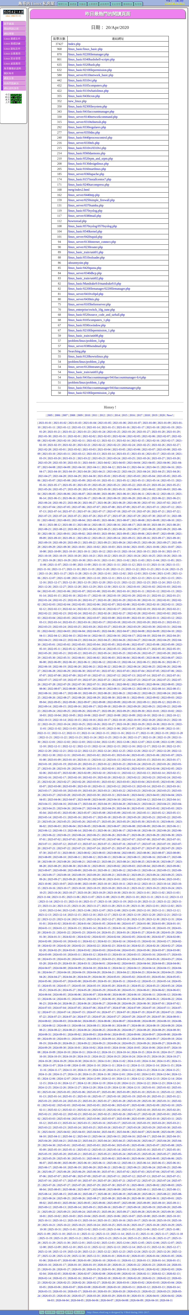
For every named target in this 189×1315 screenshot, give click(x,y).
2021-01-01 (45, 422)
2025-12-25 (148, 1251)
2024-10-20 (69, 1056)
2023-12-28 (123, 919)
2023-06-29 (152, 835)
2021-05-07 (48, 480)
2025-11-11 (73, 1233)
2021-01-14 (93, 427)
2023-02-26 (48, 781)
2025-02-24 (89, 1114)
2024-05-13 (148, 981)
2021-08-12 (54, 524)
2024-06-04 (44, 994)
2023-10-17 (63, 888)
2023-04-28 (93, 808)
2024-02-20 (63, 945)
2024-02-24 (123, 945)
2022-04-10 (167, 631)
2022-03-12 (167, 617)
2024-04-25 (167, 972)
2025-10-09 (158, 1216)
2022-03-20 (143, 622)
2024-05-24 (167, 985)
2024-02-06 (143, 936)
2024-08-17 (122, 1025)
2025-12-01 (78, 1242)
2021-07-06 (78, 507)
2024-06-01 (143, 990)
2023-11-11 (147, 896)
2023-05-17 (89, 817)
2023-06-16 (104, 830)
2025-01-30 (148, 1100)
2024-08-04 (74, 1021)
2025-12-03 (107, 1242)
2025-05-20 (59, 1153)
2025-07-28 (78, 1185)
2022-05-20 (44, 653)
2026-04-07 (106, 1300)
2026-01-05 (167, 1255)
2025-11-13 (102, 1233)
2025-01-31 (163, 1100)
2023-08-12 (89, 857)
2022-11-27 (134, 737)
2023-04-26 (63, 808)
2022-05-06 (123, 644)
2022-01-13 (167, 591)
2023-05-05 (54, 812)
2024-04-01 (98, 963)
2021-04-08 (48, 467)
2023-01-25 (148, 764)
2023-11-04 (43, 896)
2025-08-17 (89, 1193)
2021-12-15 (167, 578)
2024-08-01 (173, 1016)
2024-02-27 (167, 945)
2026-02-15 (59, 1278)
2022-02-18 (128, 608)
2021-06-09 (108, 493)
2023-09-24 (152, 874)
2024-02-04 (113, 936)
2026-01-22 (133, 1264)
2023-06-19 (148, 830)
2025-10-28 (152, 1224)
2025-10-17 (133, 1220)
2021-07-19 (128, 511)
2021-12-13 (137, 578)
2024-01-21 (48, 932)
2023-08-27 (167, 861)
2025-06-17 (44, 1167)
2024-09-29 (44, 1047)
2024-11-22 (128, 1069)
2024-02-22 (93, 945)
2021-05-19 (83, 484)
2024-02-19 (48, 945)
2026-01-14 (158, 1260)
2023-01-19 (59, 764)
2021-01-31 (59, 436)
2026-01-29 (93, 1269)
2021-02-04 (118, 436)
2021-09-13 (98, 537)
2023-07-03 (69, 839)
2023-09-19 (78, 874)
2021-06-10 (123, 493)
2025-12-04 (122, 1242)
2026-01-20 (104, 1264)
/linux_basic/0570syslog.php (85, 210)
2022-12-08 (152, 741)
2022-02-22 (44, 613)
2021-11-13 (143, 564)
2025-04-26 (133, 1140)
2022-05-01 (48, 644)
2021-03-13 (93, 453)
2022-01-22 (158, 595)
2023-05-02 (152, 808)
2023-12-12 (173, 910)
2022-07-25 (163, 679)
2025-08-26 (78, 1198)
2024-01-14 (89, 928)
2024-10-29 (59, 1061)
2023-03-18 (59, 790)
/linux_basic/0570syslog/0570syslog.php (92, 226)
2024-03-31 (83, 963)
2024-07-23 (54, 1016)
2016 (132, 415)
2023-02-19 (89, 777)
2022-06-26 (163, 666)
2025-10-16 (118, 1220)
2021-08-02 (48, 520)
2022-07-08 (54, 675)
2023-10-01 (113, 879)
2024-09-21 (69, 1043)
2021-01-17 (137, 427)
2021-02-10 (63, 440)
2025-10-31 (54, 1229)
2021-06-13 (167, 493)
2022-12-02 (63, 741)
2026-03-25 (48, 1295)
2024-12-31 (133, 1087)
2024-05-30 (113, 990)
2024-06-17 (93, 998)
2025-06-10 (83, 1162)
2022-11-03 (69, 728)
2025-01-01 (148, 1087)
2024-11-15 (167, 1065)
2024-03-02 (83, 950)
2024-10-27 (173, 1056)
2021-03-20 (54, 458)
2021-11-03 (138, 560)
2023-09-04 (143, 865)
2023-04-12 (143, 799)
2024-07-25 (83, 1016)
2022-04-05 (93, 631)
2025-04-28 (163, 1140)
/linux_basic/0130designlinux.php (88, 163)
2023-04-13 (158, 799)
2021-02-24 (128, 444)
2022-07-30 (78, 684)
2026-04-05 (77, 1300)
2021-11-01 (108, 560)
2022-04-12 (54, 635)
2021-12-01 (104, 573)
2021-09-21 (74, 542)
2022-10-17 (104, 719)
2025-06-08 (54, 1162)
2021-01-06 (119, 422)
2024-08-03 (59, 1021)
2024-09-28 (173, 1043)
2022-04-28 (148, 639)
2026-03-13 (158, 1287)
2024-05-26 (54, 990)
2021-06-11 (138, 493)
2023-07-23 (78, 848)
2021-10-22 (104, 555)
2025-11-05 (128, 1229)
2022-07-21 (104, 679)
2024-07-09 (133, 1007)
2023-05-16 (74, 817)
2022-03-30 (148, 626)
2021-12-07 (48, 578)
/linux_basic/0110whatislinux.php (88, 90)
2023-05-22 (163, 817)
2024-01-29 (167, 932)
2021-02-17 (167, 440)
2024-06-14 (48, 998)
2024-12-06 (48, 1078)
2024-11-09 (78, 1065)
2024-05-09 (89, 981)
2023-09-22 (123, 874)
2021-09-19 (44, 542)
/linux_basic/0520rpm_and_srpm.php (90, 158)
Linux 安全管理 (12, 58)
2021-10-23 (118, 555)
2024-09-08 (163, 1034)
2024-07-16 (93, 1012)
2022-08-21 (118, 693)
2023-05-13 (173, 812)
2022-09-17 (89, 706)
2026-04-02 (167, 1295)
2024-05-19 (93, 985)
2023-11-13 (176, 896)
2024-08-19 (152, 1025)
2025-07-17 (59, 1180)
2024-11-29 (89, 1074)
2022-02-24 (74, 613)
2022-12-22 (74, 750)
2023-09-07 (44, 870)
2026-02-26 (78, 1282)
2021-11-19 (87, 569)
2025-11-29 (48, 1242)
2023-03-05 (152, 781)
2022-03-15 (69, 622)
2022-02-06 (93, 604)
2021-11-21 (117, 569)
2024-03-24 (123, 959)
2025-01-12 (167, 1092)
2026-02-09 (113, 1273)
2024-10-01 (74, 1047)
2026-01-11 (113, 1260)
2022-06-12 (98, 662)
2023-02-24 (163, 777)
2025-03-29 (148, 1127)
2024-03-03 (98, 950)
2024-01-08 (143, 923)
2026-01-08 (69, 1260)
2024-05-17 (63, 985)
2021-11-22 (132, 569)
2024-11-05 (163, 1061)
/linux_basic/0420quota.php (84, 267)
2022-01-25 (59, 600)
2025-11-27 (163, 1238)
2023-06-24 (78, 835)
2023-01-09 (54, 759)
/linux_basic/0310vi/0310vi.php (87, 148)
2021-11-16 (43, 569)
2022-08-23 (148, 693)
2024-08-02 (44, 1021)
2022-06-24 (133, 666)
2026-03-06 (54, 1287)
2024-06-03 (173, 990)
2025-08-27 (93, 1198)
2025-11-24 (119, 1238)
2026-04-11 (166, 1300)
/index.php (74, 44)
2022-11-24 (90, 737)
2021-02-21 (83, 444)
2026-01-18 (74, 1264)
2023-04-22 (148, 803)
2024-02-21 (78, 945)
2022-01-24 (44, 600)
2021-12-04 (149, 573)
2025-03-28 (133, 1127)
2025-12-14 (128, 1247)
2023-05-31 (152, 821)
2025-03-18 (128, 1122)
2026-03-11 (128, 1287)
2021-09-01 (63, 533)
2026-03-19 (104, 1291)
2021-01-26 (128, 431)
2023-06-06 (98, 826)
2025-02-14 (83, 1109)
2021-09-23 (104, 542)
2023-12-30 (152, 919)
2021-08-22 (59, 529)
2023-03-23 (133, 790)
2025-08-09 (113, 1189)
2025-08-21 (148, 1193)
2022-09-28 (108, 710)
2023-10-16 (48, 888)
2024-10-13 (108, 1052)
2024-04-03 (128, 963)
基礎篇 (73, 4)
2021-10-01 (78, 546)
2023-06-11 (173, 826)
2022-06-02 (93, 657)
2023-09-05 (158, 865)
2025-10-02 (54, 1216)
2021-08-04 (78, 520)
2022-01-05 (48, 591)
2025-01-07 (93, 1092)
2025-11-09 (43, 1233)
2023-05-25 (63, 821)
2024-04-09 (74, 967)
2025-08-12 (158, 1189)
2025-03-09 (138, 1118)
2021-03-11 (63, 453)
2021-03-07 (148, 449)
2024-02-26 (152, 945)
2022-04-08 (137, 631)
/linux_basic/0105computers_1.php (89, 320)
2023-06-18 (133, 830)
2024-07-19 (137, 1012)
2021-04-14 (137, 467)
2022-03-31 (163, 626)
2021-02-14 (122, 440)
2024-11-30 (103, 1074)
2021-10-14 (128, 551)
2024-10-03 (104, 1047)
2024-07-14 (63, 1012)
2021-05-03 (133, 476)
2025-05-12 (83, 1149)
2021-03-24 (113, 458)
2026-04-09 (136, 1300)
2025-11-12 (87, 1233)
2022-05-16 (128, 648)
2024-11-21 (113, 1069)
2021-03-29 (44, 462)
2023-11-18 (104, 901)
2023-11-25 (63, 905)
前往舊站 (50, 1312)
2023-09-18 (63, 874)
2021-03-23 (98, 458)
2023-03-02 (108, 781)
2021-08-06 (108, 520)
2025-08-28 (108, 1198)
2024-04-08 (59, 967)
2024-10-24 (128, 1056)
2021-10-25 (148, 555)
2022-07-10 (83, 675)
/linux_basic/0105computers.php (87, 85)
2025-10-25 (108, 1224)
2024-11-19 (84, 1069)
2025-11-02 (84, 1229)
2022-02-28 (133, 613)
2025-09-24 (78, 1211)
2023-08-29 (54, 865)
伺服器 (82, 4)
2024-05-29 (98, 990)
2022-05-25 (118, 653)
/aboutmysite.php (78, 262)
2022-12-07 (137, 741)
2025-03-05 (78, 1118)
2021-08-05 (93, 520)
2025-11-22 (90, 1238)
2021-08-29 (163, 529)
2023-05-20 (133, 817)
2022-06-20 (74, 666)
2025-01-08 (108, 1092)
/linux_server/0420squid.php (85, 236)
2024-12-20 (113, 1083)
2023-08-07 (158, 852)
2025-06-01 (93, 1158)
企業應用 (93, 4)
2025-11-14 (117, 1233)
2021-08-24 (89, 529)
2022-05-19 (173, 648)
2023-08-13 (104, 857)
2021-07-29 (133, 515)
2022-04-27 (133, 639)
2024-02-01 (69, 936)
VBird (127, 1312)
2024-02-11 (74, 941)
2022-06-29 (63, 670)
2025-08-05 (54, 1189)
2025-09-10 (158, 1202)
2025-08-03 (167, 1185)
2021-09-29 (48, 546)
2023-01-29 (63, 768)
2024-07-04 (59, 1007)
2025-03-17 (113, 1122)
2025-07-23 (148, 1180)
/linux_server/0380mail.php (84, 215)
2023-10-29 (98, 892)
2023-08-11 (74, 857)
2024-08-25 (98, 1029)
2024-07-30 (158, 1016)
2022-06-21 (89, 666)
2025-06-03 (123, 1158)
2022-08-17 (59, 693)
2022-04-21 (44, 639)
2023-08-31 (83, 865)
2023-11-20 (134, 901)
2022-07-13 (128, 675)
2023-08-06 (143, 852)
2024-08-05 (89, 1021)
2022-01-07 (78, 591)
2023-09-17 (48, 874)
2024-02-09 (44, 941)
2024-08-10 (163, 1021)
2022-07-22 (118, 679)
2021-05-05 (163, 476)
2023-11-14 (45, 901)
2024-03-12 (89, 954)
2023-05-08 (98, 812)
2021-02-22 (98, 444)
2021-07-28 (118, 515)
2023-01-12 (98, 759)
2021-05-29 (89, 489)
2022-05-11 (54, 648)
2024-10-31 (89, 1061)
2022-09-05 (54, 702)
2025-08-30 (137, 1198)
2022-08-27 (63, 697)
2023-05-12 (158, 812)
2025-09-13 (59, 1207)
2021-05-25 (173, 484)
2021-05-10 (93, 480)
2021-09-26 (148, 542)
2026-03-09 (98, 1287)
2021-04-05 (148, 462)
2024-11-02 (119, 1061)
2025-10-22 (63, 1224)
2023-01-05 (137, 755)
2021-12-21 (113, 582)
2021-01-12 (63, 427)
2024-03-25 (137, 959)
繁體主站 (62, 4)
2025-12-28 (48, 1255)
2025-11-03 (98, 1229)
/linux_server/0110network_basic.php (90, 75)
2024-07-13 (48, 1012)
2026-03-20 (118, 1291)
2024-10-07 (163, 1047)
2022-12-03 (78, 741)
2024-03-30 (69, 963)
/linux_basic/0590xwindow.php (87, 325)
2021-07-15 (69, 511)
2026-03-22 (148, 1291)
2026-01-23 (148, 1264)
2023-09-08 (59, 870)
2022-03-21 (158, 622)
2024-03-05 (128, 950)
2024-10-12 (93, 1052)
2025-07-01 (108, 1171)
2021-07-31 (163, 515)
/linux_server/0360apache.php (86, 174)
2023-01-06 (152, 755)
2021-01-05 (104, 422)
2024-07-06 (89, 1007)
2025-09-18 (133, 1207)
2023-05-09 (113, 812)
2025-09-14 (74, 1207)
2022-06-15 (143, 662)
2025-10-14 (89, 1220)
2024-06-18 (108, 998)
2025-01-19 (128, 1096)
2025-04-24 (104, 1140)
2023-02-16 (44, 777)
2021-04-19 (69, 471)
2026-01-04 (152, 1255)
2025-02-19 (158, 1109)
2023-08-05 (128, 852)
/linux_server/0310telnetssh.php (87, 121)
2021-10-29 (63, 560)
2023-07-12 (59, 843)
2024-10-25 (143, 1056)
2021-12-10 (93, 578)
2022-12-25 (118, 750)
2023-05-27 (93, 821)
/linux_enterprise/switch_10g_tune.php (91, 309)
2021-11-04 (152, 560)
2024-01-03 (69, 923)
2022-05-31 (63, 657)
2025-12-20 (74, 1251)
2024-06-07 (89, 994)
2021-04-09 (63, 467)
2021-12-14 (152, 578)
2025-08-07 (83, 1189)
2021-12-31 (118, 586)
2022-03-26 (89, 626)
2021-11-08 (69, 564)
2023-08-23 (108, 861)
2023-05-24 (48, 821)
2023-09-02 (113, 865)
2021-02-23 (113, 444)
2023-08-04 (113, 852)
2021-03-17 (152, 453)
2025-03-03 (48, 1118)
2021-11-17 (58, 569)
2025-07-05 (167, 1171)
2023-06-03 (54, 826)
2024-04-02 (113, 963)
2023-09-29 (83, 879)
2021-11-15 (172, 564)
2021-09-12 (83, 537)
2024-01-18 (148, 928)
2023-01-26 (163, 764)
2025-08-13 (173, 1189)
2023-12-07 (98, 910)
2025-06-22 (118, 1167)
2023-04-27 (78, 808)
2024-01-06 (113, 923)
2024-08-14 (78, 1025)
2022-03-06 (78, 617)
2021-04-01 (89, 462)
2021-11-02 (123, 560)
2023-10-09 (89, 883)
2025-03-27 (118, 1127)
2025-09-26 (108, 1211)
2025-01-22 (173, 1096)
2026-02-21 (148, 1278)
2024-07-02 (173, 1003)
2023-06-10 (158, 826)
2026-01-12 (128, 1260)
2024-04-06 (173, 963)
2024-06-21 (152, 998)
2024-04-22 (123, 972)
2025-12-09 (54, 1247)
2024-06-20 (137, 998)
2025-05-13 (98, 1149)
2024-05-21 (123, 985)
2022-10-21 (163, 719)
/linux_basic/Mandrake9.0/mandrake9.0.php (94, 283)
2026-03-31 (137, 1295)
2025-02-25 (104, 1114)
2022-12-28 (163, 750)
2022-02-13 (54, 608)
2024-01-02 (54, 923)
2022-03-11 (152, 617)
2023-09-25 (167, 874)
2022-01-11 (138, 591)
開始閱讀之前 (11, 28)
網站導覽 (9, 33)
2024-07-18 (123, 1012)
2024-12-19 (98, 1083)
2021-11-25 (176, 569)
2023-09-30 (98, 879)
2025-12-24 (133, 1251)
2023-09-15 (163, 870)
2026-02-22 (163, 1278)
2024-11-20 (98, 1069)
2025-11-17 (161, 1233)
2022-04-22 (59, 639)
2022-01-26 (74, 600)
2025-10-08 (143, 1216)
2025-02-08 (137, 1105)
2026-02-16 (74, 1278)
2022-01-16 (69, 595)
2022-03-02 (163, 613)
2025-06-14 (143, 1162)
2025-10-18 (148, 1220)
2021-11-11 (113, 564)
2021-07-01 (148, 502)
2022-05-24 (104, 653)
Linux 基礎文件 (12, 38)
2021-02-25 (143, 444)
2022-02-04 (63, 604)
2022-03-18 (113, 622)
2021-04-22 (113, 471)
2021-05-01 (104, 476)
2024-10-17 (167, 1052)
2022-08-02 (123, 684)
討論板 (60, 1312)
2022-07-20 (89, 679)
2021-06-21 (143, 498)
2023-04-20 (118, 803)
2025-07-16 (44, 1180)
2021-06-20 (128, 498)
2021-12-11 (108, 578)
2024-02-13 (104, 941)
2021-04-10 (78, 467)
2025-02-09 (152, 1105)
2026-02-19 (118, 1278)
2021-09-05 (123, 533)
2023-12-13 (44, 914)
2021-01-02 (59, 422)
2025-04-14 (98, 1136)
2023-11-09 (117, 896)
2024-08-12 (48, 1025)
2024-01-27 (137, 932)
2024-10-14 (122, 1052)
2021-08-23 (74, 529)
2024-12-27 (74, 1087)
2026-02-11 (143, 1273)
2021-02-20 (69, 444)
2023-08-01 (69, 852)
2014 (117, 415)
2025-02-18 (143, 1109)
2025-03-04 (63, 1118)
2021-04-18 (54, 471)
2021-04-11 (93, 467)
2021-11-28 (74, 573)
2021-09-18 (173, 537)
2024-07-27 (113, 1016)
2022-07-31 (93, 684)
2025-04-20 (44, 1140)
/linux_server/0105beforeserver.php (89, 304)
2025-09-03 (54, 1202)
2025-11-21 (75, 1238)
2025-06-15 (158, 1162)
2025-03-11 (167, 1118)
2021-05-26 (44, 489)
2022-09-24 (48, 710)
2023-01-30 (78, 768)
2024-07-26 (98, 1016)
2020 (162, 415)
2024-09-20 (54, 1043)
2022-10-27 (108, 724)
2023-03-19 (74, 790)
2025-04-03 (78, 1131)
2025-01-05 (63, 1092)
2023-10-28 (83, 892)
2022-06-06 (152, 657)
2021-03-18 (167, 453)
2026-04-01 (152, 1295)
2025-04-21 (59, 1140)
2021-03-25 (128, 458)
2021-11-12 (128, 564)
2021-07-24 (59, 515)
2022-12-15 (113, 746)
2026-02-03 (167, 1269)
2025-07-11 (113, 1176)
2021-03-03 (89, 449)
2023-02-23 (148, 777)
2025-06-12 (113, 1162)
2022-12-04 (93, 741)
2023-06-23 (63, 835)
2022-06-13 (113, 662)
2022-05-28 (163, 653)
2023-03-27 (48, 794)
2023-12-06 (83, 910)
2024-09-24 (113, 1043)
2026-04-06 (91, 1300)
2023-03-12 (113, 786)
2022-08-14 (158, 688)
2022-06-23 (118, 666)
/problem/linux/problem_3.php (86, 340)
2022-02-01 (163, 600)
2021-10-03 (108, 546)
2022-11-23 (75, 737)
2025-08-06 (69, 1189)
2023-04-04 (167, 794)
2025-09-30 (167, 1211)
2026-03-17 (74, 1291)
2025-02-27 (133, 1114)
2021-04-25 (158, 471)
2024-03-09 (44, 954)
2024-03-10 (59, 954)
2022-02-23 (59, 613)
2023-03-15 (158, 786)
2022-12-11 (54, 746)
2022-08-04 (152, 684)
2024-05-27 (69, 990)
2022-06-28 (48, 670)
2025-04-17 (143, 1136)
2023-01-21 (89, 764)
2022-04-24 (89, 639)
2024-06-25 (69, 1003)
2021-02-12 (93, 440)
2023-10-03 (143, 879)
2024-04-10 (89, 967)
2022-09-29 (123, 710)
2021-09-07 (152, 533)
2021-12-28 (74, 586)
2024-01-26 (123, 932)
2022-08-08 (69, 688)
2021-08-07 (123, 520)
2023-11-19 (119, 901)
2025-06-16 (173, 1162)
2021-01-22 (69, 431)
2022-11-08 (143, 728)
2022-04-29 (163, 639)
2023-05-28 (108, 821)
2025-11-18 (176, 1233)
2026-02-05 (54, 1273)
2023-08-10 (59, 857)
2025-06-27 (48, 1171)
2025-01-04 (48, 1092)
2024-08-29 (158, 1029)
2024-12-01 (118, 1074)
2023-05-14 (44, 817)
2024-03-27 (167, 959)
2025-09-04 (69, 1202)
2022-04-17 (128, 635)
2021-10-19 (59, 555)
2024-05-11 (118, 981)
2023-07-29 (167, 848)
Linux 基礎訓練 (12, 43)
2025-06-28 (63, 1171)
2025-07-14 (158, 1176)
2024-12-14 (167, 1078)
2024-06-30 (143, 1003)
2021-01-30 (44, 436)
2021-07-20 (143, 511)
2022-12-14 (98, 746)
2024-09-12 (78, 1038)
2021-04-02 (104, 462)
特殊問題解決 (11, 83)
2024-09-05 (118, 1034)
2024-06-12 (163, 994)
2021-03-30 (59, 462)
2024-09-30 (59, 1047)
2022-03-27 (104, 626)
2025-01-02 (163, 1087)
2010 (87, 415)
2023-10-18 (78, 888)
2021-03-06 (133, 449)
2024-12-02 (133, 1074)
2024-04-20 (93, 972)
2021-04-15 (152, 467)
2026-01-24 (163, 1264)
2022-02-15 (83, 608)
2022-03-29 (133, 626)
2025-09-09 (143, 1202)
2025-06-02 (108, 1158)
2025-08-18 (104, 1193)
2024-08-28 (143, 1029)
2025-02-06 (108, 1105)
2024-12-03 (148, 1074)
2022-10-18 (118, 719)
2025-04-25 (118, 1140)
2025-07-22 (133, 1180)
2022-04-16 (113, 635)
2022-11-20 (176, 733)
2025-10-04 (83, 1216)
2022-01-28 (104, 600)
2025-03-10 (152, 1118)
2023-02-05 (167, 768)
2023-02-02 (123, 768)
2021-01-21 (54, 431)
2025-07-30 (108, 1185)
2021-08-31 (48, 533)
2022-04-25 (104, 639)
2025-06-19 (74, 1167)
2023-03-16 (173, 786)
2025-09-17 (118, 1207)
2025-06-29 (78, 1171)
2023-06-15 (89, 830)
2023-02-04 (152, 768)
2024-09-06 (133, 1034)
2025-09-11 (173, 1202)
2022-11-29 (163, 737)
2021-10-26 (163, 555)
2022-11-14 (87, 733)
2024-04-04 (143, 963)
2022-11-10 (172, 728)
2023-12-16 (89, 914)
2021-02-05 (133, 436)
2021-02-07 (163, 436)
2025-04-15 (113, 1136)
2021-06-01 (133, 489)
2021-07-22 (173, 511)
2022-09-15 (59, 706)
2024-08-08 (133, 1021)
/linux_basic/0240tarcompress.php (88, 184)
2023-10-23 (152, 888)
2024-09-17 (152, 1038)
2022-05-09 (167, 644)
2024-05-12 (133, 981)
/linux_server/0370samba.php (86, 205)
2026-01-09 (83, 1260)
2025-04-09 (167, 1131)
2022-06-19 (59, 666)
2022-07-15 (158, 675)
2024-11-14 (152, 1065)
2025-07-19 (89, 1180)
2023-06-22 (48, 835)
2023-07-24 (93, 848)
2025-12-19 (59, 1251)
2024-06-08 (104, 994)
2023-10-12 (133, 883)
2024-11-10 (93, 1065)
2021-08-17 (128, 524)
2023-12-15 (74, 914)
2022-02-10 (152, 604)
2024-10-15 (137, 1052)
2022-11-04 (84, 728)
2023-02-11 (113, 772)
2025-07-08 (69, 1176)
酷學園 (69, 1312)
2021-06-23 (173, 498)
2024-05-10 (104, 981)
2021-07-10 (138, 507)
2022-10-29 (137, 724)
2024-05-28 (83, 990)
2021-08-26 (118, 529)
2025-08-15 (59, 1193)
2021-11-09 (84, 564)
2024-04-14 (148, 967)
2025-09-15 (89, 1207)
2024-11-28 (74, 1074)
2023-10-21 (123, 888)
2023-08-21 (78, 861)
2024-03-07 (158, 950)
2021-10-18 (44, 555)
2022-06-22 (104, 666)
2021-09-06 (137, 533)
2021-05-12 (122, 480)
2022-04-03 (63, 631)
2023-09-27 (54, 879)
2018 (147, 415)
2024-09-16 (137, 1038)
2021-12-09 (78, 578)
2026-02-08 (98, 1273)
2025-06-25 (163, 1167)
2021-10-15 (143, 551)
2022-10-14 (59, 719)
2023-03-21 (104, 790)
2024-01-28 (152, 932)
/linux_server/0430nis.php (83, 299)
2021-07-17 (98, 511)
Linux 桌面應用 (12, 63)
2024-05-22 (137, 985)
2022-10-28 (123, 724)
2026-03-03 (152, 1282)
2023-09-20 (93, 874)
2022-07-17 (44, 679)
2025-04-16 (128, 1136)
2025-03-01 (163, 1114)
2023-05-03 (167, 808)
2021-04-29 (74, 476)
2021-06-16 (69, 498)
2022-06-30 (78, 670)
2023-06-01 (167, 821)
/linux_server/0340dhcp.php (85, 273)
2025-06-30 (93, 1171)
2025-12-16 (158, 1247)
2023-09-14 (148, 870)
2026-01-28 (78, 1269)
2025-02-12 (54, 1109)
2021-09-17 (158, 537)
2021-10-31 (93, 560)
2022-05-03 (78, 644)
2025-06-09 (69, 1162)
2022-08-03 (137, 684)
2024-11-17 (54, 1069)
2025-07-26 (48, 1185)
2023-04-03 (152, 794)
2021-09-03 (93, 533)
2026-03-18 (89, 1291)
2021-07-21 (158, 511)
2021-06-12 (152, 493)
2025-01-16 (83, 1096)
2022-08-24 (163, 693)
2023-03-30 (93, 794)
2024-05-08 (74, 981)
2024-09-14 (108, 1038)
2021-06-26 (74, 502)
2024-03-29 (54, 963)
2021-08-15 (98, 524)
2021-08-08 (137, 520)
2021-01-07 (134, 422)
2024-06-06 (74, 994)
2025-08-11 (143, 1189)
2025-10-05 (98, 1216)
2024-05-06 (44, 981)
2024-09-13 (93, 1038)
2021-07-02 (163, 502)
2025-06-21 (104, 1167)
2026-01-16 (44, 1264)
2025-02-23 (74, 1114)
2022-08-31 (123, 697)
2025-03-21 (173, 1122)
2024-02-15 (133, 941)
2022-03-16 (83, 622)
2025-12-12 (98, 1247)
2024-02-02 (83, 936)
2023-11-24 (49, 905)
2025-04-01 (48, 1131)
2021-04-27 (44, 476)
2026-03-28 (93, 1295)
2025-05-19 (44, 1153)
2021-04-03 (118, 462)
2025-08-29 (123, 1198)
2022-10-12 (173, 715)
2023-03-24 (148, 790)
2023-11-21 (149, 901)
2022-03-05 (63, 617)
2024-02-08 (173, 936)
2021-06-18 (98, 498)
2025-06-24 (148, 1167)
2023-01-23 (118, 764)
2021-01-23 (83, 431)
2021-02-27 (173, 444)
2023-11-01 (143, 892)
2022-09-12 (158, 702)
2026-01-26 (48, 1269)
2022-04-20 (173, 635)
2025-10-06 (113, 1216)
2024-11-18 (69, 1069)
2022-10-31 (167, 724)
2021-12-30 (104, 586)
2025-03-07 (108, 1118)
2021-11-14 (157, 564)
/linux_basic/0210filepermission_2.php (91, 392)
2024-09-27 (158, 1043)
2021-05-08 (63, 480)
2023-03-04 (137, 781)
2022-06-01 (78, 657)
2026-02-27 (93, 1282)
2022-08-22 (133, 693)
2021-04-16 (167, 467)
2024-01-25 (108, 932)
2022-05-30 (48, 657)
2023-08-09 (44, 857)
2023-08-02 (83, 852)
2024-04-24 (152, 972)
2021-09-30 (63, 546)
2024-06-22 (167, 998)
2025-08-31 (152, 1198)
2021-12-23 (143, 582)
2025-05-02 (78, 1145)
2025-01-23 (44, 1100)
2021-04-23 (128, 471)
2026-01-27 (63, 1269)
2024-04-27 (54, 976)
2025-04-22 (74, 1140)
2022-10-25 (78, 724)
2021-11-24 (161, 569)
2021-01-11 (48, 427)
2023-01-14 (128, 759)
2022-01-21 (143, 595)
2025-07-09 (83, 1176)
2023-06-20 (163, 830)
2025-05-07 (152, 1145)
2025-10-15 (104, 1220)
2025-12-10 (69, 1247)
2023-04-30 (123, 808)
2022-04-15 (98, 635)
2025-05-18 (173, 1149)
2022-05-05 (108, 644)
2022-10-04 (54, 715)
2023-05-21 (148, 817)
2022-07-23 (133, 679)
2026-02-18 (104, 1278)
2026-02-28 (108, 1282)
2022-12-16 (128, 746)
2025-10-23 (78, 1224)
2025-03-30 (163, 1127)
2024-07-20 (152, 1012)
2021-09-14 (113, 537)
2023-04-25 (48, 808)
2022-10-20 (148, 719)
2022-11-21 (45, 737)
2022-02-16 (98, 608)
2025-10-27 (137, 1224)
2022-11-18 (146, 733)
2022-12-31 (63, 755)
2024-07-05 (74, 1007)
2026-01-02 (123, 1255)
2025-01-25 (74, 1100)
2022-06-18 (44, 666)
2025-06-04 (137, 1158)
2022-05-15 (113, 648)
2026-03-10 (113, 1287)
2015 (124, 415)
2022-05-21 (59, 653)
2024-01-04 (83, 923)
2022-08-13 (143, 688)
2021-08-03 (63, 520)
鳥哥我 (138, 4)
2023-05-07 (83, 812)
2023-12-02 (167, 905)
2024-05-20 (108, 985)
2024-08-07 (118, 1021)
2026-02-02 (152, 1269)
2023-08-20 (63, 861)
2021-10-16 (158, 551)
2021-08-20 (173, 524)
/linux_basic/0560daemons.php (86, 153)
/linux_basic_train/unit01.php (85, 252)
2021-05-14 (152, 480)
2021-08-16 (113, 524)
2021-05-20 (98, 484)
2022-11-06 (113, 728)
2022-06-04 (123, 657)
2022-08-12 (128, 688)
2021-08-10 (167, 520)
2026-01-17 (59, 1264)
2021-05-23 (143, 484)
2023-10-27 (69, 892)
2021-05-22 (128, 484)
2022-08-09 (83, 688)
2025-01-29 (133, 1100)
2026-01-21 (118, 1264)
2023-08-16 (148, 857)
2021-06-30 (133, 502)
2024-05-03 (143, 976)
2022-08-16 (44, 693)
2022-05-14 (98, 648)
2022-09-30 (137, 710)
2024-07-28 (128, 1016)
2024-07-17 (108, 1012)
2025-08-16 (74, 1193)
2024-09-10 (48, 1038)
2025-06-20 (89, 1167)
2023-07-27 (137, 848)
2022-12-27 (148, 750)
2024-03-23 (108, 959)
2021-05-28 (74, 489)
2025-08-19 (118, 1193)
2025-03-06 (93, 1118)
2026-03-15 (44, 1291)
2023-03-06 (167, 781)
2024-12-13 (152, 1078)
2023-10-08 (74, 883)
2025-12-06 (152, 1242)
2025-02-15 (98, 1109)
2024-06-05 (59, 994)
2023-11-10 (132, 896)
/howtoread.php (77, 221)
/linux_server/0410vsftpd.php (85, 294)
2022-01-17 (83, 595)
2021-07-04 (48, 507)
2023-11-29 (122, 905)
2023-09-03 (128, 865)
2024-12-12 (137, 1078)
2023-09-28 (69, 879)
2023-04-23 (163, 803)
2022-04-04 (78, 631)
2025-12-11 (83, 1247)
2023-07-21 (48, 848)
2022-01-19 (113, 595)
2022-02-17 (113, 608)
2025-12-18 (44, 1251)
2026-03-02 (137, 1282)
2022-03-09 (123, 617)
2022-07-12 (113, 675)
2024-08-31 (44, 1034)
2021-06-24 (44, 502)
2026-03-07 (69, 1287)
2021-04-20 (83, 471)
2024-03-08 (173, 950)
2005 (50, 415)
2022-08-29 (93, 697)
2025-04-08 (152, 1131)
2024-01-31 (54, 936)
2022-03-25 (74, 626)
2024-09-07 (148, 1034)
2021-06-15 (54, 498)
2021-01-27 (143, 431)
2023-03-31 (108, 794)
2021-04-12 (108, 467)
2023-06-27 (123, 835)
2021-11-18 (73, 569)
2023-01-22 (104, 764)
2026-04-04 (62, 1300)
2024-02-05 (128, 936)
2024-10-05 (133, 1047)
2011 (95, 415)
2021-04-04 (133, 462)
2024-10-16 (152, 1052)
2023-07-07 (128, 839)
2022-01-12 (152, 591)
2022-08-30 (108, 697)
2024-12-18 (83, 1083)
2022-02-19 (143, 608)
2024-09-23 (98, 1043)
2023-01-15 (143, 759)
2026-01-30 (108, 1269)
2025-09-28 (137, 1211)
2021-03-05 (118, 449)
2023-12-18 (118, 914)
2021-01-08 (149, 422)
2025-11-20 (60, 1238)
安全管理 (116, 4)
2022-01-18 (98, 595)
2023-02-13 (143, 772)
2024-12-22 (143, 1083)
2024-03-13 (104, 954)
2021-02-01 (74, 436)
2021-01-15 (108, 427)
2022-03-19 (128, 622)
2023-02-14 (158, 772)
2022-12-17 (143, 746)
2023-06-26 (108, 835)
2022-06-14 (128, 662)
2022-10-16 (89, 719)
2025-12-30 (78, 1255)
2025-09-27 (123, 1211)
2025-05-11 (69, 1149)
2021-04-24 (143, 471)
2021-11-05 (167, 560)
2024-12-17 (69, 1083)
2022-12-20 (44, 750)
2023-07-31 (54, 852)
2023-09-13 (133, 870)
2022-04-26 (118, 639)
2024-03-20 (63, 959)
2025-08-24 (48, 1198)
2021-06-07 (78, 493)
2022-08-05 (167, 684)
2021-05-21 (113, 484)
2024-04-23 (137, 972)
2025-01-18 (113, 1096)
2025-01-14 (54, 1096)
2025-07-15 (173, 1176)
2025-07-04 (152, 1171)
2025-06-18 (59, 1167)
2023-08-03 (98, 852)
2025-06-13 (128, 1162)
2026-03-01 (123, 1282)
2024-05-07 (59, 981)
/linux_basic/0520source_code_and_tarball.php (96, 314)
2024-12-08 (78, 1078)
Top (42, 1312)
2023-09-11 (104, 870)
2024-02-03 (98, 936)
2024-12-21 (128, 1083)
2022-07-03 (123, 670)
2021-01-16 (122, 427)
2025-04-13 (83, 1136)
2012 (102, 415)
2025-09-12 (44, 1207)
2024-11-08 (63, 1065)
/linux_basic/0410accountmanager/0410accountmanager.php (104, 387)
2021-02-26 (158, 444)
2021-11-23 (146, 569)
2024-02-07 (158, 936)
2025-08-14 (44, 1193)
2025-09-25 (93, 1211)
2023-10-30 (113, 892)
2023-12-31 (167, 919)
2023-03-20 (89, 790)
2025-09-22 (48, 1211)
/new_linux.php (77, 101)
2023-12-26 (93, 919)
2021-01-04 (89, 422)
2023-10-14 (163, 883)
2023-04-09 (98, 799)
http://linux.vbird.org (97, 1312)
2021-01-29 (173, 431)
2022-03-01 (148, 613)
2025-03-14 (69, 1122)
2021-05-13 (137, 480)
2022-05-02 (63, 644)
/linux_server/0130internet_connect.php (92, 241)
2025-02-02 (48, 1105)
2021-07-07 (93, 507)
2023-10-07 (59, 883)
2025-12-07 (167, 1242)
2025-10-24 (93, 1224)
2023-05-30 (137, 821)
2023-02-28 (78, 781)
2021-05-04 (148, 476)
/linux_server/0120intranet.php (86, 366)
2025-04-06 (123, 1131)
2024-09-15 (122, 1038)
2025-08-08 (98, 1189)
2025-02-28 (148, 1114)
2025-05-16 (143, 1149)
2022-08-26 (48, 697)
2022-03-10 (138, 617)
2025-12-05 (137, 1242)
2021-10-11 (83, 551)
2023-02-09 (83, 772)
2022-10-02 (167, 710)
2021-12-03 (134, 573)
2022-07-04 (137, 670)
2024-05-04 (158, 976)
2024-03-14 (118, 954)
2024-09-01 (59, 1034)
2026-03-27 (78, 1295)
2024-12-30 (118, 1087)
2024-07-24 (69, 1016)
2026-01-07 (54, 1260)
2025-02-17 (128, 1109)
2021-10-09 (54, 551)
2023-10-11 (118, 883)
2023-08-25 (137, 861)
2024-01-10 (173, 923)
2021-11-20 (102, 569)
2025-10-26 (123, 1224)
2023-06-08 (128, 826)
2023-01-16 (158, 759)
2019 (154, 415)
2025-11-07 (158, 1229)
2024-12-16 (54, 1083)
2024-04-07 (44, 967)
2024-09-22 (83, 1043)
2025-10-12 (59, 1220)
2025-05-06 (137, 1145)
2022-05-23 (89, 653)
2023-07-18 (148, 843)
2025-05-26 (148, 1153)
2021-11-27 (60, 573)
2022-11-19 (161, 733)
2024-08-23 (69, 1029)
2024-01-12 (59, 928)
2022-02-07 (108, 604)
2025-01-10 (138, 1092)
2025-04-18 (158, 1136)
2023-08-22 (93, 861)
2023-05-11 (143, 812)
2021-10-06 (152, 546)
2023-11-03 (173, 892)
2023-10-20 (108, 888)
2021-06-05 (48, 493)
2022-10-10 (143, 715)
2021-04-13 (122, 467)
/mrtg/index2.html (79, 189)
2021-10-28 (49, 560)
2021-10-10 (69, 551)
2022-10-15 (74, 719)
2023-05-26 (78, 821)
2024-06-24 (54, 1003)
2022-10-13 (44, 719)
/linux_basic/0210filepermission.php (90, 70)
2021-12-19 (83, 582)
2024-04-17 (48, 972)
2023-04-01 (123, 794)
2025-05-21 (74, 1153)
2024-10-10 (63, 1052)
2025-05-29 (48, 1158)
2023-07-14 (89, 843)
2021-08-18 (143, 524)
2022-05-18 (158, 648)
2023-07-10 (173, 839)
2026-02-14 (44, 1278)
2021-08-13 (68, 524)
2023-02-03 (137, 768)
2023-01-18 (44, 764)
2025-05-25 (133, 1153)
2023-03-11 (98, 786)
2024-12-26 (59, 1087)
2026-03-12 (143, 1287)
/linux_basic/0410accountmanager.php (91, 111)
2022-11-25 (104, 737)
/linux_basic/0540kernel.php (85, 231)
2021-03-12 (78, 453)
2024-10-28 (44, 1061)
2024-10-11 (78, 1052)
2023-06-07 (113, 826)
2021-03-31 (74, 462)
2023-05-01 (137, 808)
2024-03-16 (148, 954)
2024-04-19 (78, 972)
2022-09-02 (152, 697)
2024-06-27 (98, 1003)
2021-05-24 (158, 484)
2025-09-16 (104, 1207)
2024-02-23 (108, 945)
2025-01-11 (152, 1092)
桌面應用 (104, 4)
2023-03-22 (118, 790)
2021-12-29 (89, 586)
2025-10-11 (44, 1220)
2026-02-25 (63, 1282)
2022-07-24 (148, 679)
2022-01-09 (108, 591)
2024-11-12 (122, 1065)
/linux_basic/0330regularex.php (87, 127)
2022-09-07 (83, 702)
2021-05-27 (59, 489)
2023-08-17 (163, 857)
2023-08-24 (123, 861)
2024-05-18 (78, 985)
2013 (109, 415)
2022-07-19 (74, 679)
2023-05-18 (104, 817)
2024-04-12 (118, 967)
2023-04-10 (113, 799)
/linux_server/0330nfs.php (83, 142)
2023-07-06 (113, 839)
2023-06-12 (44, 830)
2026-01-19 (89, 1264)
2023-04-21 (133, 803)
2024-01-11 (44, 928)
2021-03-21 (69, 458)
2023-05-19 (118, 817)
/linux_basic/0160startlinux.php (87, 169)
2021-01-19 (167, 427)
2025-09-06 (98, 1202)
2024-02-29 (54, 950)
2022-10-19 (133, 719)
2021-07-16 (83, 511)
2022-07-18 (59, 679)
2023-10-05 (173, 879)
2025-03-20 (158, 1122)
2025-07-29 (93, 1185)
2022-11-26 (119, 737)
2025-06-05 (152, 1158)
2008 (72, 415)
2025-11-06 (143, 1229)
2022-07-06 (167, 670)
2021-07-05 (63, 507)
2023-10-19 (93, 888)
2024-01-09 (158, 923)
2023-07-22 (63, 848)
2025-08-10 (128, 1189)
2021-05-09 (78, 480)
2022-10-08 (113, 715)
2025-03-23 (59, 1127)
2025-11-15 (132, 1233)
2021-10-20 (74, 555)
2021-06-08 (93, 493)
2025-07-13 (143, 1176)
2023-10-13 (148, 883)
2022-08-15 (173, 688)
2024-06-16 (78, 998)
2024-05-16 (48, 985)
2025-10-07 (128, 1216)
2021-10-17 (173, 551)
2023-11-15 (60, 901)
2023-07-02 (54, 839)
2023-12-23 (48, 919)
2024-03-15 (133, 954)
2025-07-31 (123, 1185)
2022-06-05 (137, 657)
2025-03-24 (74, 1127)
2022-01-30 (133, 600)
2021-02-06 (148, 436)
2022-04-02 (48, 631)
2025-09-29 (152, 1211)
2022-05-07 (137, 644)
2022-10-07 (98, 715)
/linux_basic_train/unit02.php (85, 278)
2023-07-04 (83, 839)
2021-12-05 (163, 573)
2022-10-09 (128, 715)
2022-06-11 (83, 662)
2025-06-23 (133, 1167)
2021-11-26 (45, 573)
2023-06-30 (167, 835)
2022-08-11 (113, 688)
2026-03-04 (167, 1282)
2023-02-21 (118, 777)
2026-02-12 (158, 1273)
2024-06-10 (133, 994)
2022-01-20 (128, 595)
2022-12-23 (89, 750)
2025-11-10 (58, 1233)
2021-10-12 (98, 551)
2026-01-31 (123, 1269)
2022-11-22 (60, 737)
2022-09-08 (98, 702)
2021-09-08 (167, 533)
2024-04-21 (108, 972)
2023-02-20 (104, 777)
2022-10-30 (152, 724)
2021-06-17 (83, 498)
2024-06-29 (128, 1003)
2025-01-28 (118, 1100)
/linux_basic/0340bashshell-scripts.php (91, 59)
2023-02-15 (173, 772)
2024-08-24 (83, 1029)
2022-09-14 (44, 706)
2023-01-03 (108, 755)
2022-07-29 (63, 684)
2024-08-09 (148, 1021)
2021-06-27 (89, 502)
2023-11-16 (75, 901)
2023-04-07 (69, 799)
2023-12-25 (78, 919)
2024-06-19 (123, 998)
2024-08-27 (128, 1029)
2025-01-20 (143, 1096)
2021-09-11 (69, 537)
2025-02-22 (59, 1114)
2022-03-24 (59, 626)
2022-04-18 (143, 635)
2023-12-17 (104, 914)
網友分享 (9, 78)
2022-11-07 (128, 728)
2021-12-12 (122, 578)
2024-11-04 (148, 1061)
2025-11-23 (104, 1238)
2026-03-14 (173, 1287)
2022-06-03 (108, 657)
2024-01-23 (78, 932)
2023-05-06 (69, 812)
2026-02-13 (173, 1273)
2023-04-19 (104, 803)
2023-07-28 (152, 848)
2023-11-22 (163, 901)
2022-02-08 (123, 604)
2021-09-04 (108, 533)
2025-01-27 (104, 1100)
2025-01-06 (78, 1092)
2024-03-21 (78, 959)
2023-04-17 (74, 803)
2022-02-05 (78, 604)
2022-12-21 (59, 750)
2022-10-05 (69, 715)
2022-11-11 (43, 733)
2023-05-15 (59, 817)
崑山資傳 (79, 1312)
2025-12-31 (93, 1255)
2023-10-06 (44, 883)
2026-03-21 (133, 1291)
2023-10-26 (54, 892)
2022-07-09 (69, 675)
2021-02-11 (78, 440)
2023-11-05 (58, 896)
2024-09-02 (74, 1034)
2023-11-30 (137, 905)
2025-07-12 (128, 1176)
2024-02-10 (59, 941)
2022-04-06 (108, 631)
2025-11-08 (172, 1229)
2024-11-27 (59, 1074)
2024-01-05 (98, 923)
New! (170, 415)
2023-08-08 (173, 852)
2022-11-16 (117, 733)
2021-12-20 (98, 582)
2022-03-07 (93, 617)
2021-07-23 (44, 515)
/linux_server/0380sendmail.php (87, 346)
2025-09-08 (128, 1202)
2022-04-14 (83, 635)
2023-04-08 (83, 799)
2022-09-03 (167, 697)
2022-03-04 (48, 617)
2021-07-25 (74, 515)
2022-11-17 (132, 733)
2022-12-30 (48, 755)
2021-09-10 (54, 537)
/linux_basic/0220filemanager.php (88, 54)
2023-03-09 (69, 786)
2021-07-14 (54, 511)
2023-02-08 (69, 772)
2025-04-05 (108, 1131)
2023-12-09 (128, 910)
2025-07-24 (163, 1180)
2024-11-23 (143, 1069)
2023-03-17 (44, 790)
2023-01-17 (173, 759)
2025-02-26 (118, 1114)
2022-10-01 (152, 710)
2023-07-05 (98, 839)
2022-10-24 (63, 724)
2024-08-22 (54, 1029)
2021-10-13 (113, 551)
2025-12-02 (93, 1242)
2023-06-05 (83, 826)
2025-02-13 (68, 1109)
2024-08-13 (63, 1025)
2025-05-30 (63, 1158)
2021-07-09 (123, 507)
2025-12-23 (118, 1251)
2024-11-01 (104, 1061)
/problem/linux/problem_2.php (86, 361)
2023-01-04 (123, 755)
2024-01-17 (133, 928)
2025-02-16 (113, 1109)
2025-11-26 (149, 1238)
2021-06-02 (148, 489)
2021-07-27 (104, 515)
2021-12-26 (44, 586)
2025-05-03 (93, 1145)
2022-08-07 (54, 688)
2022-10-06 (83, 715)
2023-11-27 (93, 905)
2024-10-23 (113, 1056)
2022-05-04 (93, 644)
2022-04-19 (158, 635)
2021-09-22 (89, 542)
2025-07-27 (63, 1185)
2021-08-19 (158, 524)
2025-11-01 (69, 1229)
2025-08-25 (63, 1198)
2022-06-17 (173, 662)
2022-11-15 (102, 733)
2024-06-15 (63, 998)
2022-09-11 (143, 702)
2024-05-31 (128, 990)
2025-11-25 (134, 1238)
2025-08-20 (133, 1193)
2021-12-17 (54, 582)
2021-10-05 (137, 546)
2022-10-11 (158, 715)
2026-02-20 (133, 1278)
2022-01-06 (63, 591)
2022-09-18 (104, 706)
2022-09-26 (78, 710)
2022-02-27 (118, 613)
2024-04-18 (63, 972)
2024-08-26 (113, 1029)
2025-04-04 (93, 1131)
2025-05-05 (123, 1145)
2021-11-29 (89, 573)
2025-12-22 (104, 1251)
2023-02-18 (74, 777)
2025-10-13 (74, 1220)
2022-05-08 (152, 644)
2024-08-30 (173, 1029)
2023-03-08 (54, 786)
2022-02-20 (158, 608)
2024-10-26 (158, 1056)
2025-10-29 (167, 1224)
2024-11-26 (44, 1074)
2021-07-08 (108, 507)
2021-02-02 (89, 436)
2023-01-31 (93, 768)
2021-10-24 (133, 555)
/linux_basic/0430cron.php (84, 96)
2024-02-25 (137, 945)
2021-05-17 (54, 484)
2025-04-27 (148, 1140)
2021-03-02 (74, 449)
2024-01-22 (63, 932)
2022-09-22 (163, 706)
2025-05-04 (108, 1145)
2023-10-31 (128, 892)
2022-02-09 (138, 604)
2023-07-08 (143, 839)
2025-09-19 (148, 1207)
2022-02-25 (89, 613)
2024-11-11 (108, 1065)
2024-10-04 (118, 1047)
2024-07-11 (163, 1007)
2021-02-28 (44, 449)
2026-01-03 (137, 1255)
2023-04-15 (44, 803)
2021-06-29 (118, 502)
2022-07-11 (98, 675)
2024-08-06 (104, 1021)
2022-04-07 (123, 631)
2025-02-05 (93, 1105)
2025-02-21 (44, 1114)
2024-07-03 (44, 1007)
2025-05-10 (54, 1149)
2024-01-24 (93, 932)
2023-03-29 (78, 794)
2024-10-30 (74, 1061)
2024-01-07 (128, 923)
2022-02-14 (69, 608)
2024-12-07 (63, 1078)
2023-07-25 (108, 848)
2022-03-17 (98, 622)
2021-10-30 (78, 560)
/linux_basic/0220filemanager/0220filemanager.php (99, 288)
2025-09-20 (163, 1207)
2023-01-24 (133, 764)
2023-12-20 (148, 914)
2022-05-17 (143, 648)
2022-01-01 (133, 586)
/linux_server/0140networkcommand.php (93, 116)
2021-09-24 (118, 542)
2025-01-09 (123, 1092)
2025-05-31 (78, 1158)
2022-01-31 (148, 600)
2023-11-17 (90, 901)
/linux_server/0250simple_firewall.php (91, 200)
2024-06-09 (118, 994)
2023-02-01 (108, 768)
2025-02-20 (173, 1109)
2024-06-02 (158, 990)
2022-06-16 (158, 662)
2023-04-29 (108, 808)
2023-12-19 (133, 914)
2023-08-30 (69, 865)
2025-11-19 (45, 1238)
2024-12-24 (173, 1083)
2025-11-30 (63, 1242)
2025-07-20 (104, 1180)
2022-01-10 (123, 591)
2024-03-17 (163, 954)
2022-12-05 (108, 741)
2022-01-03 (163, 586)
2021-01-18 (152, 427)
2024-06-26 (83, 1003)
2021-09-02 (78, 533)
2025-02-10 (167, 1105)
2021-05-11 (108, 480)
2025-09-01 (167, 1198)
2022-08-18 (74, 693)
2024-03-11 (74, 954)
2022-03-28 (118, 626)
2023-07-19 (163, 843)
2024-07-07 (104, 1007)
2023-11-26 (78, 905)
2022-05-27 (148, 653)
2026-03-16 (59, 1291)
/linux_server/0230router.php (85, 247)
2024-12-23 (158, 1083)
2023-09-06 (173, 865)
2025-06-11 (98, 1162)
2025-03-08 (123, 1118)
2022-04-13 (68, 635)
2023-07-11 (44, 843)
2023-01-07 (167, 755)
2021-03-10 (48, 453)
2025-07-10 (98, 1176)
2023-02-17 (59, 777)
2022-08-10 (98, 688)
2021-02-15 (137, 440)
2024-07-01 (158, 1003)
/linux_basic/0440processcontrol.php (90, 137)
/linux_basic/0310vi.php (82, 80)
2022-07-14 (143, 675)
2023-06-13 (59, 830)
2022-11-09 (157, 728)
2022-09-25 (63, 710)
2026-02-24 (48, 1282)
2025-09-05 (83, 1202)
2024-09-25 (128, 1043)
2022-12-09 (167, 741)
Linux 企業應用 (12, 53)
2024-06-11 (148, 994)
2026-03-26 (63, 1295)
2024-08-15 (93, 1025)
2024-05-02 (128, 976)
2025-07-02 (123, 1171)
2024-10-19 (54, 1056)
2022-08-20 (104, 693)
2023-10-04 (158, 879)
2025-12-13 (113, 1247)
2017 (139, 415)
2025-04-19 (173, 1136)
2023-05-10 (128, 812)
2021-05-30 (104, 489)
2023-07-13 (74, 843)
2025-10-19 (163, 1220)
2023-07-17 (133, 843)
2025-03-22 (44, 1127)
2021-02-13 (108, 440)
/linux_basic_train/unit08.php (85, 335)
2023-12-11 (158, 910)
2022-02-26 (104, 613)
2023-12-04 (54, 910)
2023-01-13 (113, 759)
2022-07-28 (48, 684)
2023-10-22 (137, 888)
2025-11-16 (146, 1233)
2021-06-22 (158, 498)
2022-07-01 (93, 670)
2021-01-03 (74, 422)
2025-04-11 (54, 1136)
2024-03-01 (69, 950)
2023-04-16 (59, 803)
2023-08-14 (118, 857)
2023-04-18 (89, 803)
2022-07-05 (152, 670)
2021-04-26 (173, 471)
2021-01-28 (158, 431)
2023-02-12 (128, 772)
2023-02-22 (133, 777)
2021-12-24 (158, 582)
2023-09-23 (137, 874)
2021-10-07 (167, 546)
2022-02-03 (48, 604)
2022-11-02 (54, 728)
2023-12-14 (59, 914)
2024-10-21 (83, 1056)
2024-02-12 (89, 941)
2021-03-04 (104, 449)
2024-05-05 (173, 976)
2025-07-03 (137, 1171)
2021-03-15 (122, 453)
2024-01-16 (118, 928)
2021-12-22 (128, 582)
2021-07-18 (113, 511)
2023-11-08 (102, 896)
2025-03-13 (54, 1122)
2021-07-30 (148, 515)
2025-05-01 (63, 1145)
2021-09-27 (163, 542)
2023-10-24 (167, 888)
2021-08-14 (83, 524)
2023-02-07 (54, 772)
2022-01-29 (118, 600)
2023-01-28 (48, 768)
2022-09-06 (69, 702)
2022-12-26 (133, 750)
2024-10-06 (148, 1047)
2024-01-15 (104, 928)
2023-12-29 (137, 919)
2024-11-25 (172, 1069)
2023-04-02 (137, 794)
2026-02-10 (128, 1273)
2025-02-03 (63, 1105)
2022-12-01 (48, 741)
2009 (80, 415)
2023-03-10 (83, 786)
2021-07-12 (167, 507)
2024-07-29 (143, 1016)
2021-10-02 (93, 546)
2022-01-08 (93, 591)
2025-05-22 (89, 1153)
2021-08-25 (104, 529)
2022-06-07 (167, 657)
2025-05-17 (158, 1149)
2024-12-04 (163, 1074)
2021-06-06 (63, 493)
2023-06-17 (118, 830)
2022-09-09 (113, 702)
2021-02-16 (152, 440)
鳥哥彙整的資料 (12, 68)
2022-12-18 (158, 746)
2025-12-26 (163, 1251)
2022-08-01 (108, 684)
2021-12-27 (59, 586)
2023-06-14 (74, 830)
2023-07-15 (104, 843)
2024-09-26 (143, 1043)
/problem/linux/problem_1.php (86, 382)
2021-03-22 (83, 458)
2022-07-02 (108, 670)
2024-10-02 (89, 1047)
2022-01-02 (148, 586)
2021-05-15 (167, 480)
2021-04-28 (59, 476)
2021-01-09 (164, 422)
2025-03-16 (98, 1122)
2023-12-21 (163, 914)
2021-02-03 (104, 436)
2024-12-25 (44, 1087)
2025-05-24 (118, 1153)
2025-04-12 (68, 1136)
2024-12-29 (104, 1087)
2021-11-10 (98, 564)
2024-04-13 (133, 967)
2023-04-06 (54, 799)
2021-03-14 (108, 453)
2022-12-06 (123, 741)
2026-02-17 (89, 1278)
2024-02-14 (118, 941)
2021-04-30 (89, 476)
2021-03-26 (143, 458)
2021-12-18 (69, 582)
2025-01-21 (158, 1096)
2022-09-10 (128, 702)
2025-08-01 (137, 1185)
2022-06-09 (54, 662)
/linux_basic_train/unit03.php (85, 372)
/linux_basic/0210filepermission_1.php (91, 330)
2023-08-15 (133, 857)
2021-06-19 (113, 498)
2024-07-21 (167, 1012)
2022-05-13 (83, 648)
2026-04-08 (121, 1300)
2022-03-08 (108, 617)
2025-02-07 (123, 1105)
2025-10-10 (173, 1216)
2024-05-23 (152, 985)
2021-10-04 (123, 546)
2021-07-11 (152, 507)
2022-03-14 (54, 622)
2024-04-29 (83, 976)
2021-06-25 (59, 502)
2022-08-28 (78, 697)
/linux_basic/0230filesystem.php (87, 106)
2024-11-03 (133, 1061)
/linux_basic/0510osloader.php (86, 257)
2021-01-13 (78, 427)
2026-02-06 (69, 1273)
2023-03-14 (143, 786)
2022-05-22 (74, 653)
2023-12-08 (113, 910)
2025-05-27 (163, 1153)
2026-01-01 (108, 1255)
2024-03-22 (93, 959)
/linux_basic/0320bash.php (84, 64)
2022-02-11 (167, 604)
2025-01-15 (69, 1096)
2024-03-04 (113, 950)
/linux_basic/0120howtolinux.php (88, 356)
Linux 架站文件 (12, 48)
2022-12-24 (104, 750)
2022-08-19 (89, 693)
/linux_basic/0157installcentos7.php (89, 179)
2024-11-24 (157, 1069)
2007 (65, 415)
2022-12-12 (68, 746)
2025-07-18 (74, 1180)
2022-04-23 (74, 639)
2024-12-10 (108, 1078)
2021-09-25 (133, 542)
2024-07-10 (148, 1007)
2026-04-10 (151, 1300)
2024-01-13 (74, 928)
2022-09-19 (118, 706)
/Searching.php (77, 351)
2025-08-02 (152, 1185)
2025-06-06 (167, 1158)
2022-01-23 (173, 595)
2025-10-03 (69, 1216)
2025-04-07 (137, 1131)
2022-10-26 (93, 724)
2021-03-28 (173, 458)
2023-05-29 (123, 821)
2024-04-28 (69, 976)
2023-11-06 (73, 896)
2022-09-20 (133, 706)
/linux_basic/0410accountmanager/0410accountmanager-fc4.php (107, 377)
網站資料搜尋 (11, 88)
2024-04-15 (163, 967)
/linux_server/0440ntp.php (84, 195)
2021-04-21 (98, 471)
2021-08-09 (152, 520)
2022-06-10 (69, 662)
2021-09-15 (128, 537)
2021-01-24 (98, 431)
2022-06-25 (148, 666)
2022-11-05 (98, 728)
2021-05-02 (118, 476)
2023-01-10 (69, 759)
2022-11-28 (149, 737)
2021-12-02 (119, 573)
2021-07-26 (89, 515)
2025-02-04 (78, 1105)
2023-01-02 (93, 755)
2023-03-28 (63, 794)
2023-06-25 (93, 835)
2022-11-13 (73, 733)
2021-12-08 (63, 578)
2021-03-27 (158, 458)
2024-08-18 (137, 1025)
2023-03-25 (163, 790)
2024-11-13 (137, 1065)
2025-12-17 (173, 1247)
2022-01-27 (89, 600)
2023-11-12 (161, 896)
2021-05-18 (69, 484)
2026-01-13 (143, 1260)
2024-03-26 (152, 959)
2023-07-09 (158, 839)
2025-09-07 (113, 1202)
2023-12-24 (63, 919)
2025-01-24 (59, 1100)
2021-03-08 (163, 449)
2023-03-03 (123, 781)
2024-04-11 (104, 967)
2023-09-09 (74, 870)
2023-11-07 (87, 896)
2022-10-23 (48, 724)
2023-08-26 (152, 861)
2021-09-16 (143, 537)
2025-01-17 (98, 1096)
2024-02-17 (163, 941)
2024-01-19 (163, 928)
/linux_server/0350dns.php (84, 132)
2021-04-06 (163, 462)
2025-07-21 (118, 1180)
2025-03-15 (83, 1122)
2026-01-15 (173, 1260)
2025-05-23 (104, 1153)
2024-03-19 (48, 959)
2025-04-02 (63, 1131)
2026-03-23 (163, 1291)
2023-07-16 (118, 843)
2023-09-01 (98, 865)
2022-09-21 (148, 706)
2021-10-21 (89, 555)
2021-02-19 (54, 444)
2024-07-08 (118, 1007)
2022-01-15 (54, 595)
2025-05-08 (167, 1145)
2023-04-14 (173, 799)
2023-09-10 (89, 870)
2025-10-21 (48, 1224)
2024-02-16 (148, 941)
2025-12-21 (89, 1251)
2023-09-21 (108, 874)
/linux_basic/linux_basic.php (85, 49)
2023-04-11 (128, 799)
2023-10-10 (104, 883)
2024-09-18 (167, 1038)
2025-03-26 (104, 1127)
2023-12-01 (152, 905)
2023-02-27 (63, 781)
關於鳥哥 (9, 73)
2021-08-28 (148, 529)
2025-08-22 (163, 1193)
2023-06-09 (143, 826)
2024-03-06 (143, 950)
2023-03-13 (128, 786)
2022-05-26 (133, 653)
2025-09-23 (63, 1211)
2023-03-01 (93, 781)
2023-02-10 (98, 772)
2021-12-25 (173, 582)
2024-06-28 (113, 1003)
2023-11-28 (108, 905)
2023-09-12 (118, 870)
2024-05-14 (163, 981)
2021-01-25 (113, 431)
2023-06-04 (69, 826)
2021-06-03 (163, 489)
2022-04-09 (152, 631)
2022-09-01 (137, 697)
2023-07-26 (123, 848)
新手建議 (9, 23)
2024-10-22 (98, 1056)
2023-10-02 (128, 879)
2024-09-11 (63, 1038)
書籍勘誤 (127, 4)
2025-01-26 (89, 1100)
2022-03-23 (44, 626)
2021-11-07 (54, 564)
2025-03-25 (89, 1127)
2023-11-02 (158, 892)
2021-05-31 (118, 489)
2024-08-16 (108, 1025)
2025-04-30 (48, 1145)
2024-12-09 (93, 1078)
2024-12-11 (123, 1078)
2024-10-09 (48, 1052)
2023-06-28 (137, 835)
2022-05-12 (68, 648)
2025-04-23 (89, 1140)
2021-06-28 (104, 502)
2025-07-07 (54, 1176)
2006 (57, 415)
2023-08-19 (48, 861)
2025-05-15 (128, 1149)
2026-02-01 (137, 1269)
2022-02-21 (173, 608)
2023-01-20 (74, 764)
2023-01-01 (78, 755)
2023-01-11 (83, 759)
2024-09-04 (104, 1034)
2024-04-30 (98, 976)
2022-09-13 (173, 702)
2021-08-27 (133, 529)
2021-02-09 (48, 440)
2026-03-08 (83, 1287)
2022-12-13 (83, 746)
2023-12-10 (143, 910)
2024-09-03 (89, 1034)
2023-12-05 (69, 910)
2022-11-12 (58, 733)
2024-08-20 (167, 1025)
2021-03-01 (59, 449)
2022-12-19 (173, 746)
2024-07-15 (78, 1012)
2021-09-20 (59, 542)
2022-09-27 (93, 710)
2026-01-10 (98, 1260)
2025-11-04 (113, 1229)
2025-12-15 (143, 1247)
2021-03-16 (137, 453)
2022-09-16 (74, 706)
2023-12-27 (108, 919)
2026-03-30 (123, 1295)
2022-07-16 (173, 675)
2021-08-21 (44, 529)
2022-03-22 (173, 622)
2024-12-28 (89, 1087)
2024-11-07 (49, 1065)
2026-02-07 (83, 1273)
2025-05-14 (113, 1149)
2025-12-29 (63, 1255)
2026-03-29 (108, 1295)
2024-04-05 (158, 963)
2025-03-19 (143, 1122)
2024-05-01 (113, 976)
